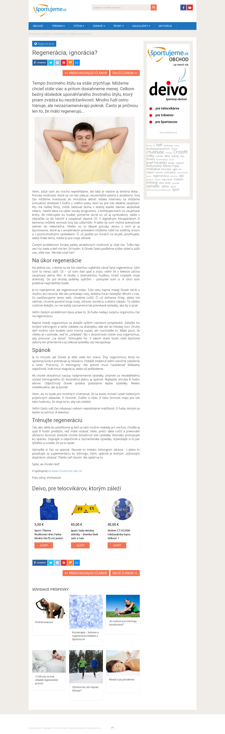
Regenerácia (46, 44)
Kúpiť (44, 545)
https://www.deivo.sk (168, 132)
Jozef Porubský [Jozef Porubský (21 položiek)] (157, 162)
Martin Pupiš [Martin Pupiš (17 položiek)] (171, 165)
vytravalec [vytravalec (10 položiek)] (176, 183)
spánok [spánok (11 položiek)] (150, 179)
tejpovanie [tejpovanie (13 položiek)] (167, 179)
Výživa (77, 25)
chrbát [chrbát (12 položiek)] (174, 149)
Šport (118, 25)
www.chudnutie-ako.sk (67, 471)
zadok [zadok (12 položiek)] (173, 186)
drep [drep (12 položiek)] (182, 156)
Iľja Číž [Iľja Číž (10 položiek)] (171, 159)
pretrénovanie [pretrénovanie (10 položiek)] (182, 172)
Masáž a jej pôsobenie (121, 679)
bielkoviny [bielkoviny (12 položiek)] (168, 145)
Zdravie (98, 25)
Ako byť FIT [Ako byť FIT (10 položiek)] (151, 145)
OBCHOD (38, 25)
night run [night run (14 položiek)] (176, 169)
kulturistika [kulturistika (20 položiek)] (154, 165)
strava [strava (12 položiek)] (157, 179)
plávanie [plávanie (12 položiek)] (159, 172)
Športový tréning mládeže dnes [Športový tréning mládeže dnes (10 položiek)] (159, 190)
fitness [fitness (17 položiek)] (151, 159)
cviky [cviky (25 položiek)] (150, 155)
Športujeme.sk (35, 728)
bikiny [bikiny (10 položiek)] (176, 145)
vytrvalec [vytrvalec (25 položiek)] (153, 186)
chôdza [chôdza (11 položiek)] (168, 152)
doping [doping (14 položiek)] (175, 156)
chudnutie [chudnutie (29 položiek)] (155, 152)
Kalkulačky (140, 25)
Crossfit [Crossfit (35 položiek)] (180, 151)
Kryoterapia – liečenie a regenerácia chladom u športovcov (85, 636)
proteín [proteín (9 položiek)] (149, 176)
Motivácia (165, 25)
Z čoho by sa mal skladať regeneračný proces (46, 680)
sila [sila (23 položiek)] (181, 175)
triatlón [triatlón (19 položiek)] (179, 179)
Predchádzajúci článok (86, 73)
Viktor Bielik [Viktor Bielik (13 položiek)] (164, 182)
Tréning (57, 25)
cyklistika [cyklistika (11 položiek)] (159, 156)
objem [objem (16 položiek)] (150, 172)
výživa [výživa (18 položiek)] (165, 186)
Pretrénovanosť (44, 622)
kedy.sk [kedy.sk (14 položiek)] (180, 162)
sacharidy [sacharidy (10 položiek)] (174, 176)
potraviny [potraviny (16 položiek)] (170, 172)
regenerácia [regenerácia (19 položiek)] (161, 175)
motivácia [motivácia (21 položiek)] (153, 168)
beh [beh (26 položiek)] (159, 144)
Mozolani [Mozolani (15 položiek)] (166, 169)
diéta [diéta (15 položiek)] (167, 155)
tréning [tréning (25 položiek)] (152, 182)
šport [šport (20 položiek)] (175, 189)
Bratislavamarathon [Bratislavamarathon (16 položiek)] (158, 148)
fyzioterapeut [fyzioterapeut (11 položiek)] (162, 159)
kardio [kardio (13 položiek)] (171, 162)
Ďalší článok (125, 73)
